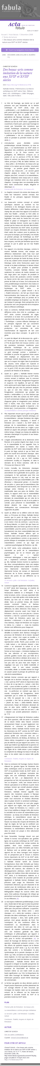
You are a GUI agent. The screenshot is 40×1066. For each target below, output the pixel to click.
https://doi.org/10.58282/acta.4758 (19, 85)
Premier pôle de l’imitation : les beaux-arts (19, 189)
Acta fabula (13, 34)
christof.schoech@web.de (19, 1038)
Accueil (4, 34)
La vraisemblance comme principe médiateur (20, 410)
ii (13, 187)
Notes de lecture (10, 37)
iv (34, 938)
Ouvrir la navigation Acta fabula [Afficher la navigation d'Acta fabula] (20, 50)
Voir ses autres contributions (14, 1035)
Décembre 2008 (26, 34)
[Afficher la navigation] (35, 8)
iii (17, 899)
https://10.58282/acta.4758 (13, 1060)
